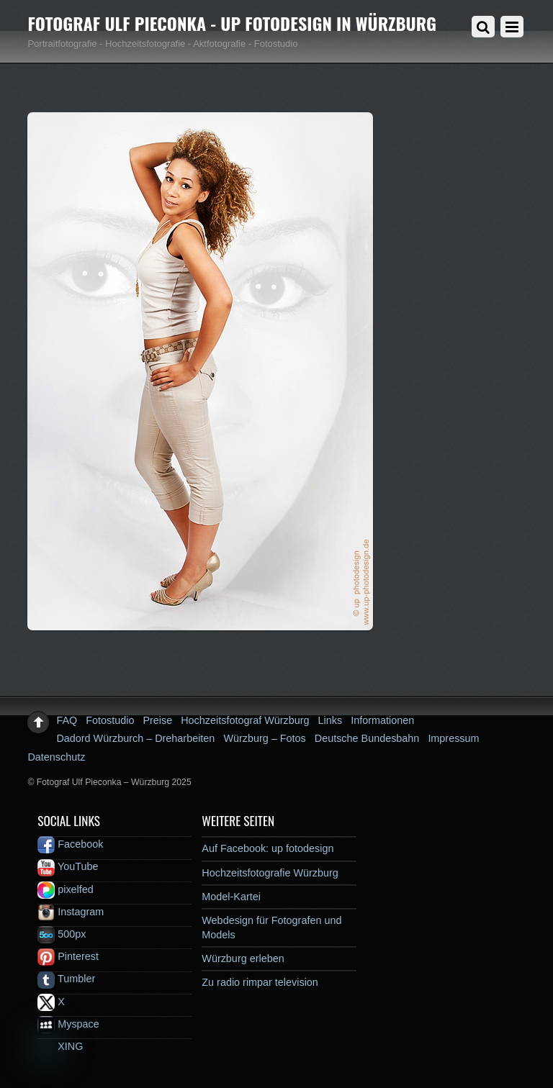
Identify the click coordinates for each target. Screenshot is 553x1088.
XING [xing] (60, 1046)
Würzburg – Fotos (264, 738)
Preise (157, 720)
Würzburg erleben (243, 958)
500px (61, 934)
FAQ (66, 720)
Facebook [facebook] (70, 844)
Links (330, 720)
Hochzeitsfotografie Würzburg (270, 873)
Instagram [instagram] (70, 911)
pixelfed (65, 889)
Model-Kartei (231, 896)
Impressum (453, 738)
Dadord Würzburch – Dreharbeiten (135, 738)
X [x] (51, 1001)
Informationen (382, 720)
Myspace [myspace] (68, 1024)
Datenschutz (56, 757)
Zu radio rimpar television (260, 982)
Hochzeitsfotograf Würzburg (245, 720)
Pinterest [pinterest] (68, 956)
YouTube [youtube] (67, 866)
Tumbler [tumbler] (66, 978)
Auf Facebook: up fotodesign (267, 848)
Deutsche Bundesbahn (367, 738)
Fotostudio (110, 720)
